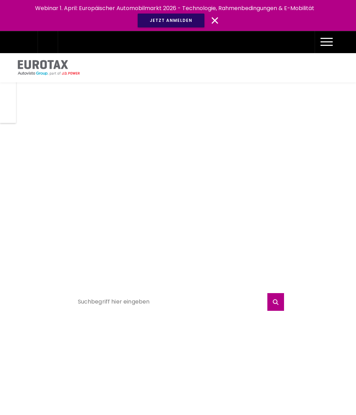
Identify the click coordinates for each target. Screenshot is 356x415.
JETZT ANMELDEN (171, 20)
